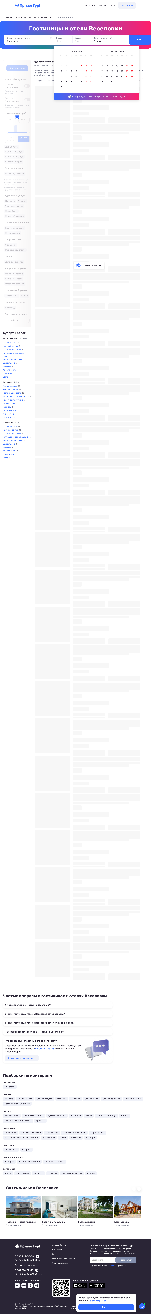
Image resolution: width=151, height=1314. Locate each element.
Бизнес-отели (12, 1115)
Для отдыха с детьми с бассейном (21, 1137)
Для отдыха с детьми (72, 1173)
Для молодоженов (57, 1115)
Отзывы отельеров (60, 1263)
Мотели (124, 1115)
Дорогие (9, 1099)
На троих (75, 1099)
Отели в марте (25, 1099)
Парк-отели (10, 1132)
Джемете (11, 422)
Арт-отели (76, 1115)
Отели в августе (44, 1099)
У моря (39, 81)
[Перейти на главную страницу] (27, 7)
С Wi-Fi (63, 1137)
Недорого (38, 1173)
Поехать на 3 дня (133, 1099)
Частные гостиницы (106, 1115)
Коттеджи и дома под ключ (21, 1222)
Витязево (11, 382)
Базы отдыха (121, 1222)
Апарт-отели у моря (54, 1161)
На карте (9, 1161)
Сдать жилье (127, 5)
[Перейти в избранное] (87, 5)
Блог (54, 1254)
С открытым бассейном (74, 1132)
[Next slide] (139, 1189)
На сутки (26, 1149)
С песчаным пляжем (31, 1132)
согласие (111, 1266)
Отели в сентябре (111, 1099)
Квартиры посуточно (54, 1222)
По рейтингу (11, 1149)
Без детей (76, 1137)
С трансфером (97, 1132)
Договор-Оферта (59, 1245)
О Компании (57, 1250)
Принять (106, 1307)
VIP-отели (10, 1087)
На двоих (61, 1099)
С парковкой (52, 1132)
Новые (89, 1115)
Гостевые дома (86, 1222)
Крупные (40, 1120)
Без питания (49, 1137)
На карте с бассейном (29, 1161)
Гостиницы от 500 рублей (17, 1104)
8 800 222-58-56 (44, 1048)
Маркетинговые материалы (64, 1258)
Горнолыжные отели (33, 1115)
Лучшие (91, 1173)
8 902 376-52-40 (24, 1270)
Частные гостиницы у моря (18, 1120)
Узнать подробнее (97, 1301)
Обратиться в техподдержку (22, 1058)
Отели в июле (91, 1099)
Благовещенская (15, 338)
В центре (90, 1137)
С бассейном (22, 1173)
